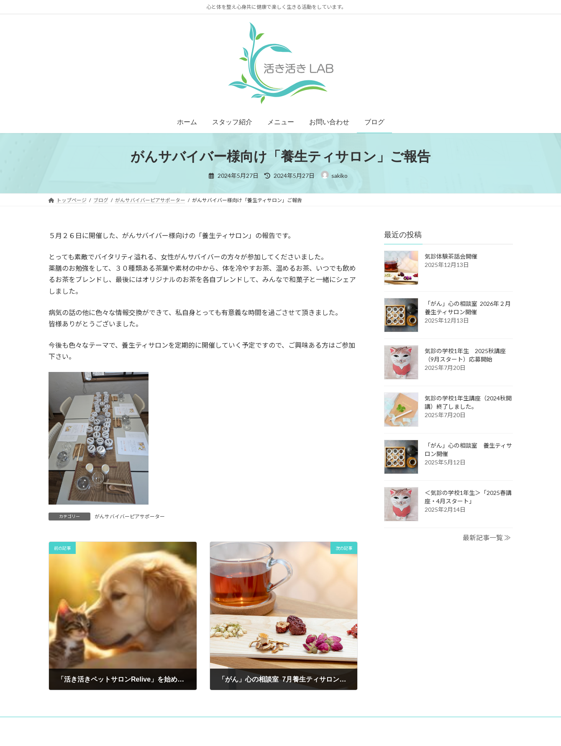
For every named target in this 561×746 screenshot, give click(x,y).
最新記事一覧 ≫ (487, 537)
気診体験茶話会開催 (451, 256)
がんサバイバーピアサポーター (130, 516)
